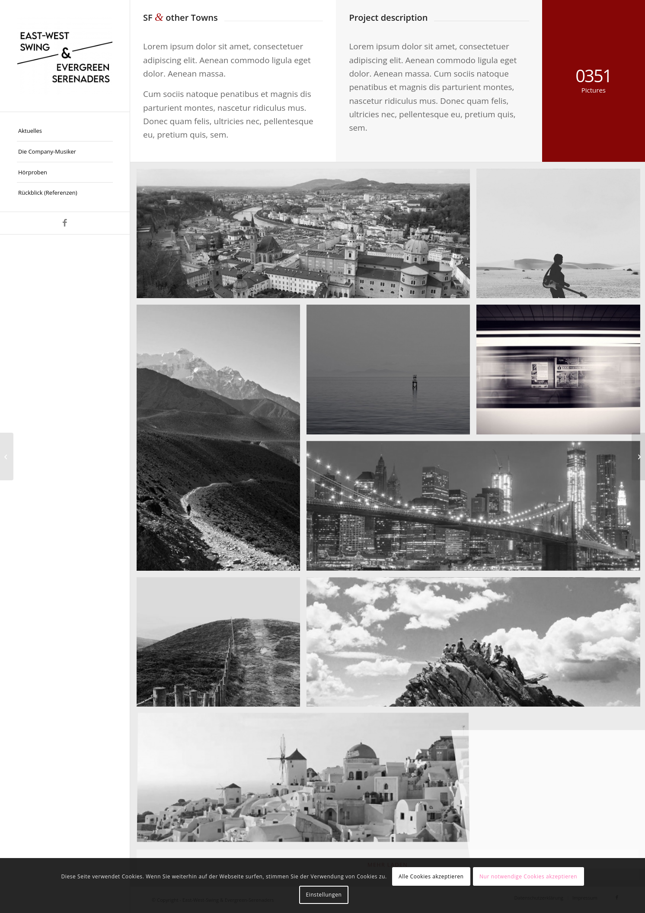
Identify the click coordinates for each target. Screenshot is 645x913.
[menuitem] (65, 131)
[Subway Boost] (6, 456)
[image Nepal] (222, 441)
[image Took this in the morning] (391, 373)
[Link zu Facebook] (65, 223)
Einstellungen (324, 894)
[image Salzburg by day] (306, 237)
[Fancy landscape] (638, 456)
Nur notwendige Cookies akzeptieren (528, 876)
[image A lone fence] (222, 645)
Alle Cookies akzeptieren (431, 876)
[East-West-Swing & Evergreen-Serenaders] (64, 55)
